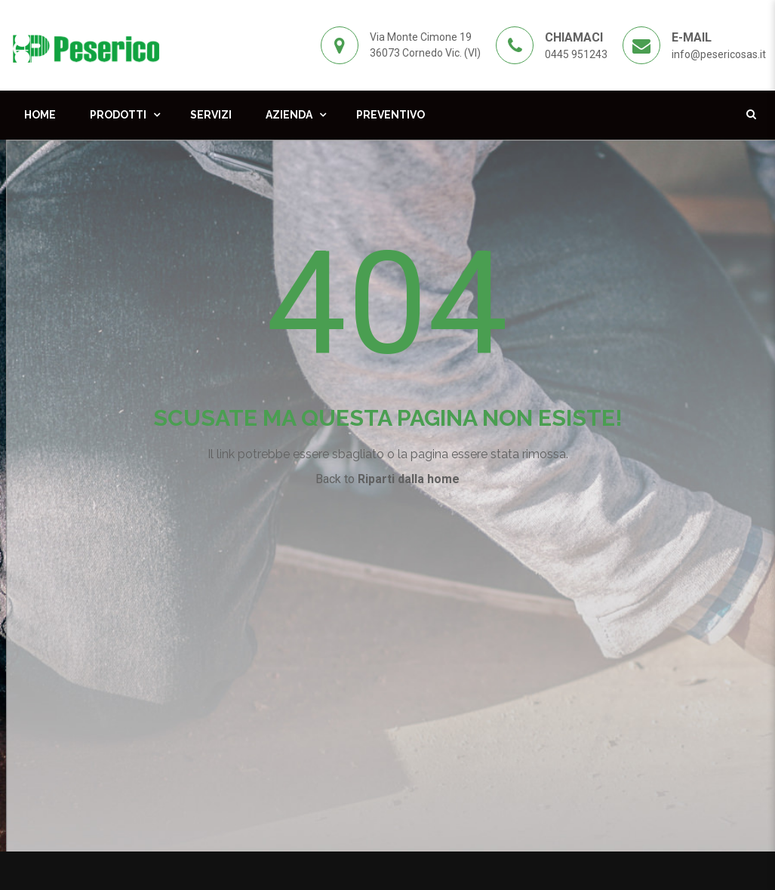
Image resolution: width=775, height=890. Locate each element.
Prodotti (118, 115)
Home (40, 115)
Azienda (289, 115)
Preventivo (390, 115)
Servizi (211, 115)
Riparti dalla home (409, 479)
